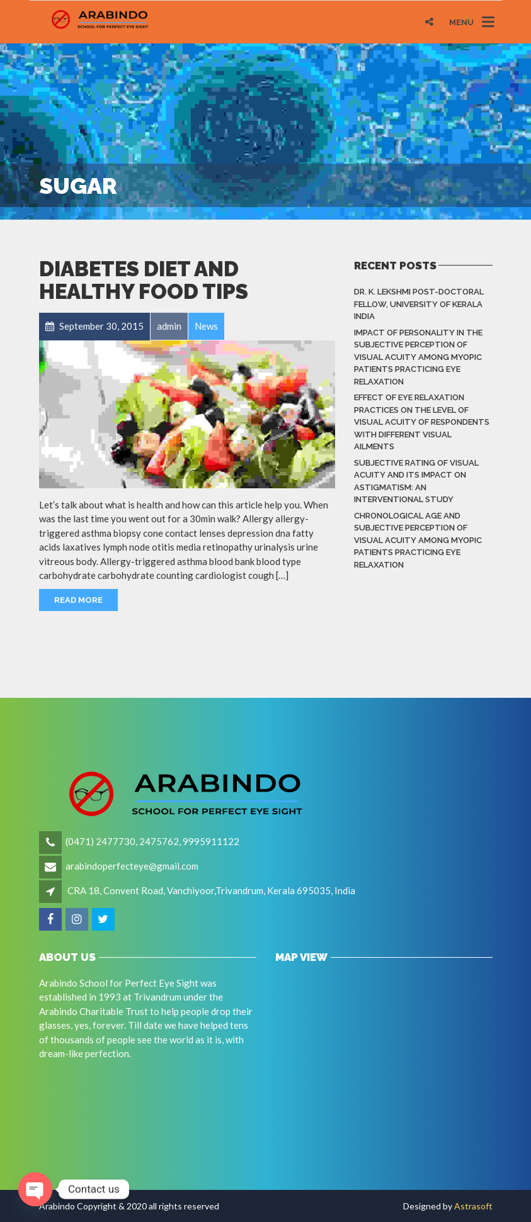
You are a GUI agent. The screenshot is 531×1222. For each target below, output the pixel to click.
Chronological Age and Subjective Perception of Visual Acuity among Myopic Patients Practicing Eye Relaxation (418, 540)
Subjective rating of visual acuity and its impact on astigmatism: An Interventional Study (416, 481)
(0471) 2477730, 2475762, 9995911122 (152, 841)
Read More (78, 600)
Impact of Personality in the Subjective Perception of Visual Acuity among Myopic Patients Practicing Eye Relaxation (418, 357)
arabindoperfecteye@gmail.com (132, 866)
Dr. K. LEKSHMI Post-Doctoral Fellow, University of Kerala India (419, 304)
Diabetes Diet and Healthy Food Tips (143, 280)
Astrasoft (473, 1206)
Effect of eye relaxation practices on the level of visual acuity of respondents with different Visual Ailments (421, 422)
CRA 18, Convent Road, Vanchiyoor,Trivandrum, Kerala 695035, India (211, 890)
